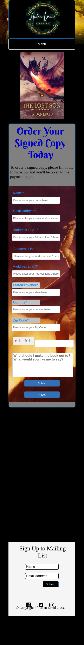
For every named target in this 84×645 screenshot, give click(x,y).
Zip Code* (20, 320)
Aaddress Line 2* (26, 249)
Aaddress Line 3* (25, 266)
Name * (18, 193)
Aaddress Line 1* (25, 230)
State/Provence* (25, 285)
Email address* (24, 211)
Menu (42, 44)
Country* (20, 302)
